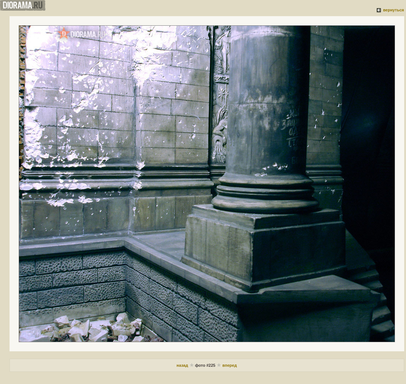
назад (182, 365)
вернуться (393, 10)
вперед (229, 365)
